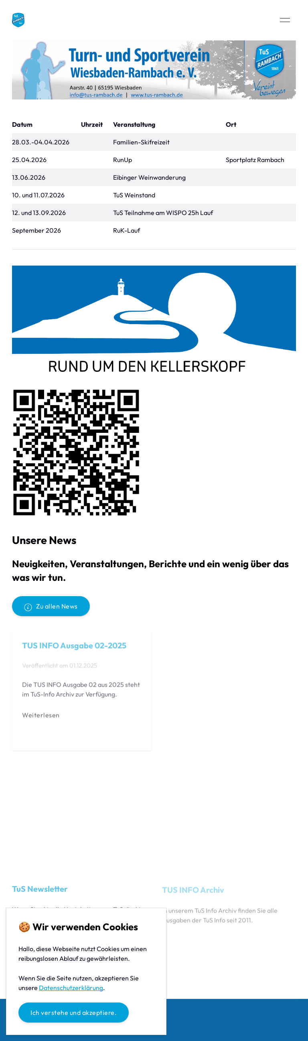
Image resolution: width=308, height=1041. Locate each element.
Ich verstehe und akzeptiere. (73, 1013)
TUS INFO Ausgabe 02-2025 (74, 647)
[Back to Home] (18, 20)
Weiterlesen (41, 716)
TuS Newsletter (40, 890)
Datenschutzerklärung (71, 988)
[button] (285, 20)
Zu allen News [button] (51, 606)
